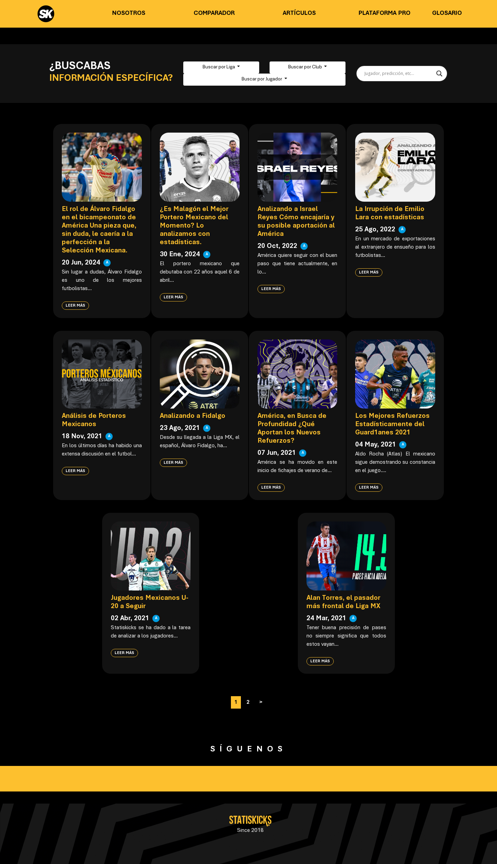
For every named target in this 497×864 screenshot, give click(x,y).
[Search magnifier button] (439, 73)
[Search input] (398, 73)
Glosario (447, 13)
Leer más (75, 306)
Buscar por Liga (219, 67)
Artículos (299, 13)
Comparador (214, 13)
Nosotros (128, 13)
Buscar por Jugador (262, 79)
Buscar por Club (305, 67)
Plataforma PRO (384, 13)
